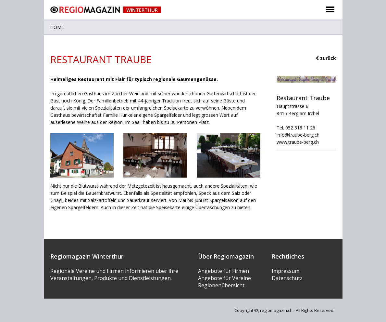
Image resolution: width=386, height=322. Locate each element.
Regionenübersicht (221, 285)
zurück (326, 58)
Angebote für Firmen (223, 271)
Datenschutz (287, 278)
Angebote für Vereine (224, 278)
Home (57, 27)
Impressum (285, 271)
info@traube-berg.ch (298, 135)
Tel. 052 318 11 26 (296, 128)
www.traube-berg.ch (298, 142)
